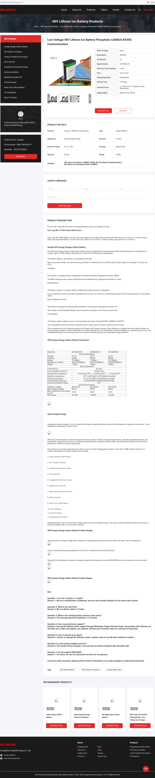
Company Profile (83, 747)
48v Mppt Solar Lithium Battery (111, 716)
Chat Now (21, 156)
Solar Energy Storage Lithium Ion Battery (82, 716)
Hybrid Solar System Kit (13, 77)
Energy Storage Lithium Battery (16, 47)
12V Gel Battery (10, 92)
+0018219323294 (20, 149)
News (99, 747)
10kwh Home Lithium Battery (54, 716)
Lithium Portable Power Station (16, 57)
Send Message (64, 206)
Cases (100, 750)
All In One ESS (9, 62)
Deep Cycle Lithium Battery (14, 87)
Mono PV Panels (10, 98)
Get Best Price (103, 111)
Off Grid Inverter (10, 82)
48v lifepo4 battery (67, 670)
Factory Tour (82, 750)
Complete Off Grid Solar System (16, 67)
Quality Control (82, 753)
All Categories (134, 756)
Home (36, 27)
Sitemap (100, 753)
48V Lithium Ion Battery (49, 27)
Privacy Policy (102, 756)
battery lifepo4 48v (114, 670)
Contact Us (81, 756)
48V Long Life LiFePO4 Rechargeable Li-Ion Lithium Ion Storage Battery (138, 717)
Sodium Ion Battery (11, 72)
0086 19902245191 (24, 145)
